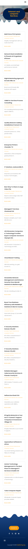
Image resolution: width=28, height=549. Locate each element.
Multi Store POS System (12, 34)
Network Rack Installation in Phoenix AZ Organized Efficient (13, 56)
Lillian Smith (8, 60)
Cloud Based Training (12, 258)
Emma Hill (8, 397)
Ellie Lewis (8, 169)
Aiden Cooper (9, 424)
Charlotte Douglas (10, 191)
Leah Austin (8, 286)
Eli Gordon (8, 260)
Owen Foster (9, 473)
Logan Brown (9, 127)
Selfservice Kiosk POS (11, 395)
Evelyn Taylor (9, 331)
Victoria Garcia (9, 446)
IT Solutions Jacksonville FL (13, 167)
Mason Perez (9, 377)
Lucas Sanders (9, 36)
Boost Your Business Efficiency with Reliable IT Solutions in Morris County (13, 304)
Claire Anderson (10, 309)
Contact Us (14, 528)
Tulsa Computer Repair (12, 491)
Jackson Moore (9, 213)
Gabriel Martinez (10, 105)
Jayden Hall (8, 240)
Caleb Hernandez (10, 492)
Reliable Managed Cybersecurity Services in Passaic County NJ (13, 373)
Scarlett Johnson (10, 353)
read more (7, 46)
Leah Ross (8, 149)
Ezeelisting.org (21, 545)
